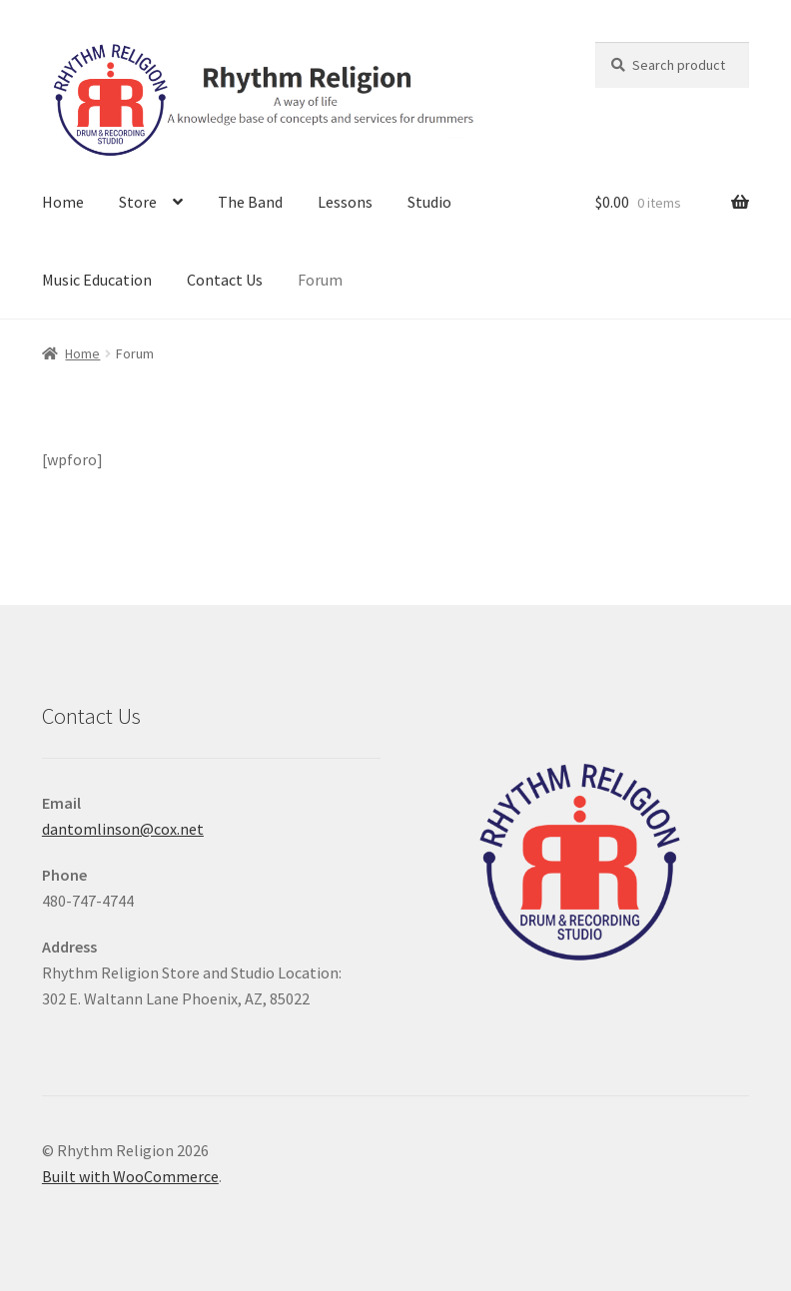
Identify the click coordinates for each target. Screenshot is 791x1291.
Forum (320, 280)
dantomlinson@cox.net (123, 829)
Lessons (345, 202)
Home (63, 202)
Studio (429, 202)
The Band (250, 202)
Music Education (97, 280)
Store (138, 202)
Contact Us (225, 280)
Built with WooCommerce (130, 1176)
